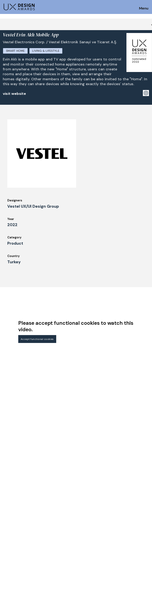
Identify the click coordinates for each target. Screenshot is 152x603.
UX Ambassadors (52, 529)
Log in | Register (127, 546)
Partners (121, 524)
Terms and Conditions (131, 540)
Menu (143, 8)
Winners (46, 535)
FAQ (6, 536)
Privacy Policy (125, 535)
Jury (6, 542)
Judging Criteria (52, 524)
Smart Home (15, 51)
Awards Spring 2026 (55, 540)
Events (45, 546)
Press (119, 529)
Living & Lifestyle (45, 51)
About (82, 524)
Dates (7, 531)
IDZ (80, 535)
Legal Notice (87, 546)
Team (82, 529)
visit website (14, 93)
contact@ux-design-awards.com (39, 563)
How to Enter (13, 525)
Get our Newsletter (20, 500)
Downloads (86, 540)
